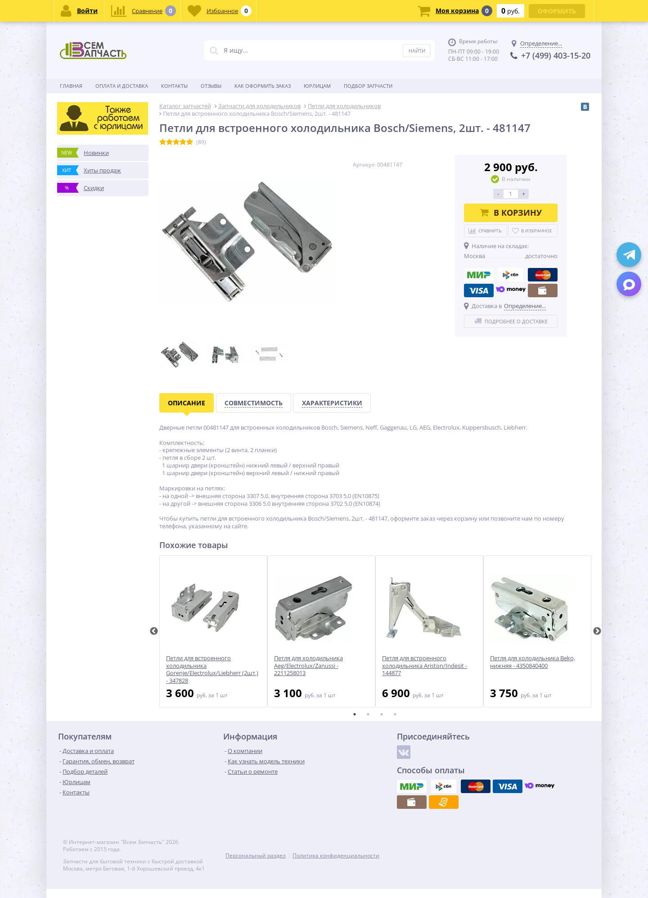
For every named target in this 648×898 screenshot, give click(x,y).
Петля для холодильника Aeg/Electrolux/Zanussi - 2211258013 (308, 665)
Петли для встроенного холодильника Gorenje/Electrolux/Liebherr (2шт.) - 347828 (212, 669)
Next (597, 631)
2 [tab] (368, 714)
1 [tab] (354, 714)
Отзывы (211, 85)
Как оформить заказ (262, 85)
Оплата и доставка (121, 85)
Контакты (174, 85)
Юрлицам (317, 85)
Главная (71, 85)
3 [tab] (381, 714)
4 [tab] (395, 714)
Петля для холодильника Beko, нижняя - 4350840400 (532, 662)
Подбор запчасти (368, 85)
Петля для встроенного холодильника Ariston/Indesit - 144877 (424, 665)
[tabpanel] (213, 631)
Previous (153, 631)
